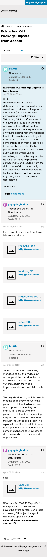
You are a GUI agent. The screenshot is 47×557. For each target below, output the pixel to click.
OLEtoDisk (23, 484)
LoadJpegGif (25, 271)
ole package (17, 193)
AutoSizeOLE (25, 322)
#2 (42, 226)
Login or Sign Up (35, 2)
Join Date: (14, 76)
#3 (42, 365)
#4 (42, 472)
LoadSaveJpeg (26, 245)
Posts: (12, 80)
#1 (42, 87)
